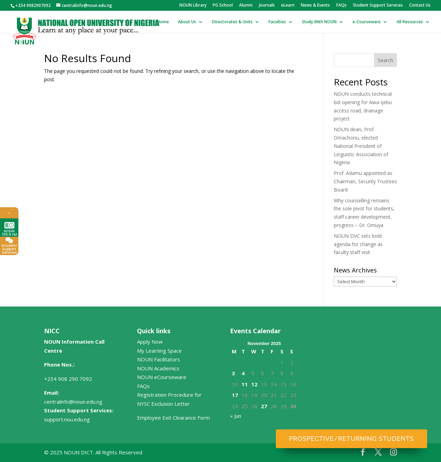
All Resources (410, 22)
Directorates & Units (232, 22)
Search (385, 60)
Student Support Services (378, 5)
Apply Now (150, 341)
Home (163, 22)
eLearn (288, 5)
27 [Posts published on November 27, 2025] (264, 406)
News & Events (315, 5)
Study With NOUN (319, 22)
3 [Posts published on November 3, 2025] (233, 373)
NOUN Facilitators (158, 359)
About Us (187, 22)
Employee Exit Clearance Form (173, 417)
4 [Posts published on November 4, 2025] (243, 373)
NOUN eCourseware (161, 376)
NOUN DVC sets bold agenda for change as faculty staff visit (358, 244)
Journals (267, 5)
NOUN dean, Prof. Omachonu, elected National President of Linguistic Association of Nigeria (361, 146)
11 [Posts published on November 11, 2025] (244, 384)
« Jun (235, 415)
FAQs (341, 5)
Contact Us (420, 5)
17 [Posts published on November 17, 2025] (235, 395)
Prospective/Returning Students (351, 438)
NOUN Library (192, 5)
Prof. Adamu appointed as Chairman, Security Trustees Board (365, 181)
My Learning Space (159, 350)
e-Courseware (367, 22)
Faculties (277, 22)
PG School (223, 5)
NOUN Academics (158, 368)
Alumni (246, 5)
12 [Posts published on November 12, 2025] (254, 384)
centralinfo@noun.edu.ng (73, 401)
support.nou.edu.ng (67, 419)
